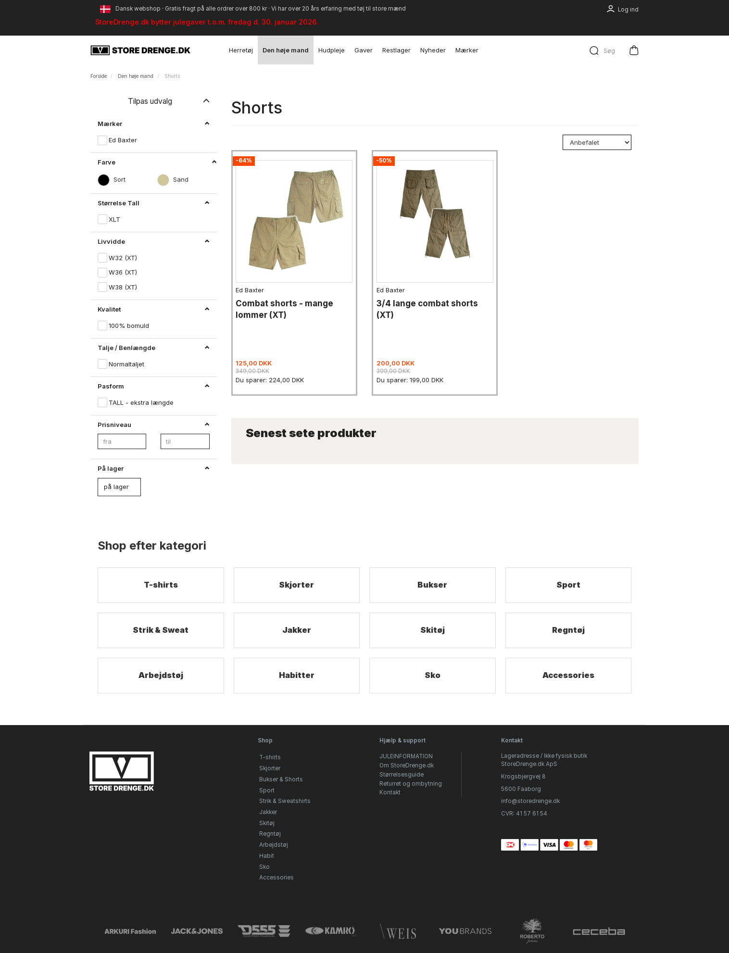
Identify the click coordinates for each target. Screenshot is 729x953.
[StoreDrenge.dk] (141, 50)
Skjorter (296, 585)
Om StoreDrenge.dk (406, 765)
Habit (266, 856)
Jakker (296, 632)
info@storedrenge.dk (530, 801)
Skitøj (432, 632)
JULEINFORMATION (406, 756)
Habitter (296, 677)
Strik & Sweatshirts (285, 801)
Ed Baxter (253, 285)
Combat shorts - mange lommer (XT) (288, 304)
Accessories (568, 677)
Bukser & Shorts (281, 779)
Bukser (432, 585)
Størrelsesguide (401, 774)
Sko (432, 677)
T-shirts (160, 585)
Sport (568, 585)
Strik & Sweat (160, 632)
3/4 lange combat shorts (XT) (430, 304)
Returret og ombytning (410, 783)
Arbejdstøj (160, 677)
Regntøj (568, 632)
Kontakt (390, 793)
